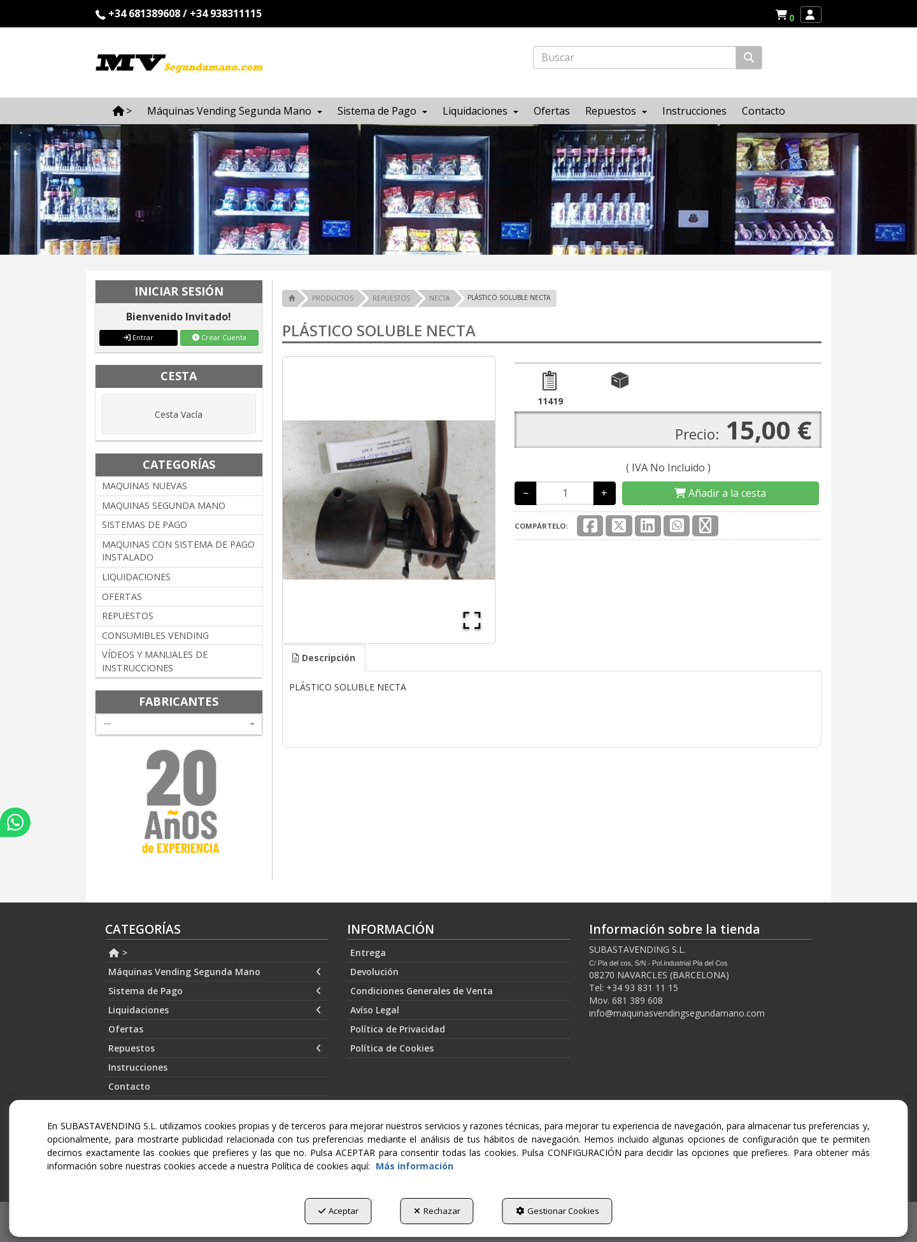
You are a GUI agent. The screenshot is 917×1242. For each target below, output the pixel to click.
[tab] (324, 658)
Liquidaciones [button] (215, 1010)
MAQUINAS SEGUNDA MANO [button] (163, 505)
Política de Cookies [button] (392, 1048)
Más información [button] (414, 1166)
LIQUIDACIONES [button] (136, 577)
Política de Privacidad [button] (397, 1029)
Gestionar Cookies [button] (557, 1211)
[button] (787, 15)
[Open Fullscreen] (472, 620)
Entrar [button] (138, 337)
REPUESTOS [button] (127, 616)
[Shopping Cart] (720, 493)
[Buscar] (749, 57)
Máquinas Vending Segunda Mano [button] (215, 972)
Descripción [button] (323, 658)
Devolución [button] (374, 972)
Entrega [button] (368, 952)
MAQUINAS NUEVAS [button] (144, 486)
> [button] (117, 952)
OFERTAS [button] (122, 596)
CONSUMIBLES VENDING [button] (155, 635)
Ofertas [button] (125, 1029)
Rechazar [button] (437, 1211)
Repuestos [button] (215, 1048)
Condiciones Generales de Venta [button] (421, 991)
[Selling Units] (565, 493)
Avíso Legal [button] (374, 1010)
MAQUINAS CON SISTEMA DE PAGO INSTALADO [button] (178, 551)
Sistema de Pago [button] (215, 991)
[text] (634, 57)
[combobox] (179, 724)
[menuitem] (784, 15)
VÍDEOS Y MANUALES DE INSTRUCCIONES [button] (155, 661)
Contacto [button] (129, 1086)
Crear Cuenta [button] (219, 337)
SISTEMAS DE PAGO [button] (144, 524)
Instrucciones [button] (137, 1067)
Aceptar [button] (338, 1211)
